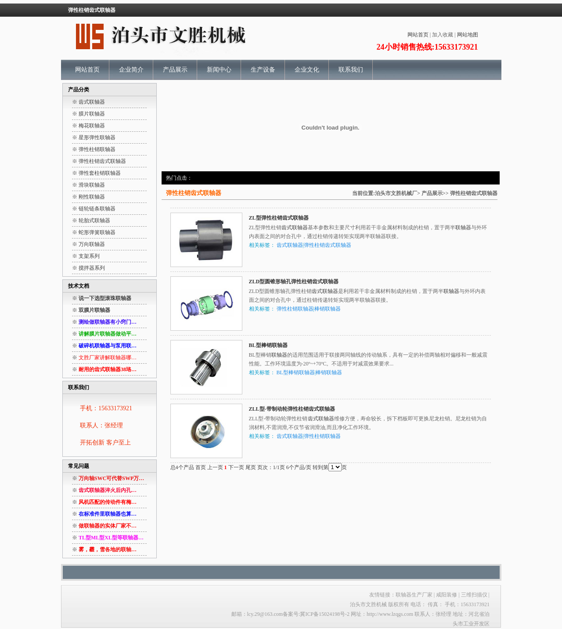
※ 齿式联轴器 (88, 102)
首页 (200, 467)
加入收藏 (442, 35)
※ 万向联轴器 (88, 244)
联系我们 (351, 69)
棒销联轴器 (327, 309)
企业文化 (307, 69)
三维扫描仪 (475, 595)
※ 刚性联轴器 (88, 197)
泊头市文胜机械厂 (396, 193)
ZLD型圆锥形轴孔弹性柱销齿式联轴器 (294, 281)
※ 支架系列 (86, 256)
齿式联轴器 (294, 227)
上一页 (215, 467)
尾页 (250, 467)
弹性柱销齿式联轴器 (473, 193)
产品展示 (175, 69)
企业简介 (131, 69)
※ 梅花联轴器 (88, 126)
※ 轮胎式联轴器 (91, 220)
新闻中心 (219, 69)
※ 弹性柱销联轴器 (93, 149)
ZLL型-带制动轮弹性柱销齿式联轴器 (292, 409)
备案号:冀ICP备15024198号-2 (316, 614)
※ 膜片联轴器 (88, 114)
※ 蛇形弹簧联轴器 (93, 232)
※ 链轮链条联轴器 (93, 209)
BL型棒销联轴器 (268, 345)
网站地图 (467, 35)
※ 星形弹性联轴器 (93, 137)
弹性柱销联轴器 (295, 309)
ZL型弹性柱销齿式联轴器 (279, 218)
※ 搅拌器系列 (88, 268)
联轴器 (463, 227)
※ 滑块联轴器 (88, 185)
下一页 (236, 467)
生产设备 (263, 69)
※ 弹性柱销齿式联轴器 (99, 161)
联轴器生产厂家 (414, 595)
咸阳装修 (446, 595)
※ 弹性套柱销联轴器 (96, 173)
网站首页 (418, 35)
